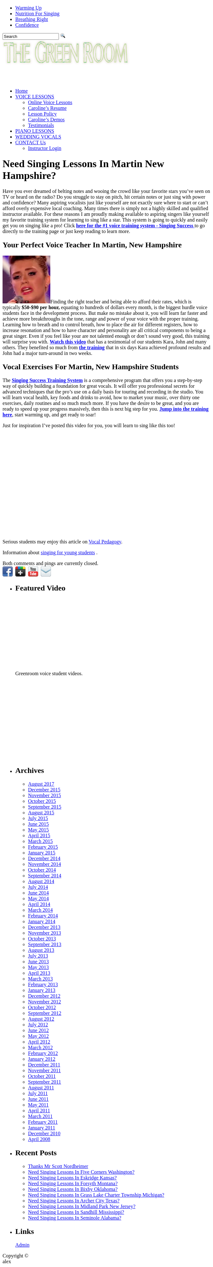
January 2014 (41, 921)
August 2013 (41, 950)
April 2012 (39, 1041)
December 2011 (44, 1064)
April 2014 (39, 904)
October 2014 (42, 870)
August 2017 (41, 784)
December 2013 (44, 927)
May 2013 (38, 967)
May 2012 (38, 1036)
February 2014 (43, 915)
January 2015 (41, 852)
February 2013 (43, 984)
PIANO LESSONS (34, 131)
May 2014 (38, 898)
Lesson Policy (42, 114)
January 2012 (41, 1059)
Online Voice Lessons (50, 102)
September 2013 (44, 944)
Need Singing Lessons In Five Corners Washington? (81, 1172)
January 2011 (41, 1127)
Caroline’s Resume (47, 108)
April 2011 (39, 1110)
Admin (22, 1245)
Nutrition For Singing (37, 13)
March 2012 (40, 1047)
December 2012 (44, 996)
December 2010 (44, 1133)
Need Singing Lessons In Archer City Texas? (73, 1200)
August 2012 (41, 1019)
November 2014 (44, 864)
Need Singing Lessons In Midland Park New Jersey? (81, 1206)
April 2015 (39, 835)
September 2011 (44, 1082)
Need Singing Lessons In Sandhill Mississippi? (76, 1212)
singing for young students (68, 552)
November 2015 (44, 795)
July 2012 (38, 1024)
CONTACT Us (30, 142)
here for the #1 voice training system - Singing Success (135, 225)
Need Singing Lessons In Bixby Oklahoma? (72, 1189)
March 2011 (40, 1116)
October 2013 (42, 938)
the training (91, 347)
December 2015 (44, 789)
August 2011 (41, 1087)
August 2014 (41, 881)
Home (21, 91)
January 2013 (41, 990)
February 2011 (43, 1122)
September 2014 (44, 875)
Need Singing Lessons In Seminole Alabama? (74, 1218)
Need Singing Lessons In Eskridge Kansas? (72, 1177)
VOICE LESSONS (34, 96)
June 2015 (38, 824)
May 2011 (38, 1105)
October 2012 (42, 1007)
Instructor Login (44, 148)
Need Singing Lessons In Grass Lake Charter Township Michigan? (96, 1195)
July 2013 (38, 956)
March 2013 (40, 978)
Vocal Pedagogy (105, 541)
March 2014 (40, 910)
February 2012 (43, 1053)
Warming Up (28, 8)
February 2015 (43, 847)
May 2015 (38, 829)
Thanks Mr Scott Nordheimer (58, 1166)
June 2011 (38, 1099)
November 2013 (44, 933)
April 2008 (39, 1139)
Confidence (27, 25)
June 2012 (38, 1030)
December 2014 (44, 858)
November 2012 (44, 1001)
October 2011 (42, 1076)
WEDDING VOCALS (38, 136)
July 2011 (38, 1093)
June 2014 (38, 892)
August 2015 (41, 812)
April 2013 (39, 973)
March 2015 (40, 841)
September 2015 (44, 807)
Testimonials (41, 125)
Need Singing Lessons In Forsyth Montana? (72, 1183)
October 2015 (42, 801)
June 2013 (38, 961)
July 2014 (38, 887)
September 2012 (44, 1013)
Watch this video (68, 341)
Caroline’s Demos (46, 119)
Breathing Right (31, 19)
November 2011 (44, 1070)
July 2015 (38, 818)
